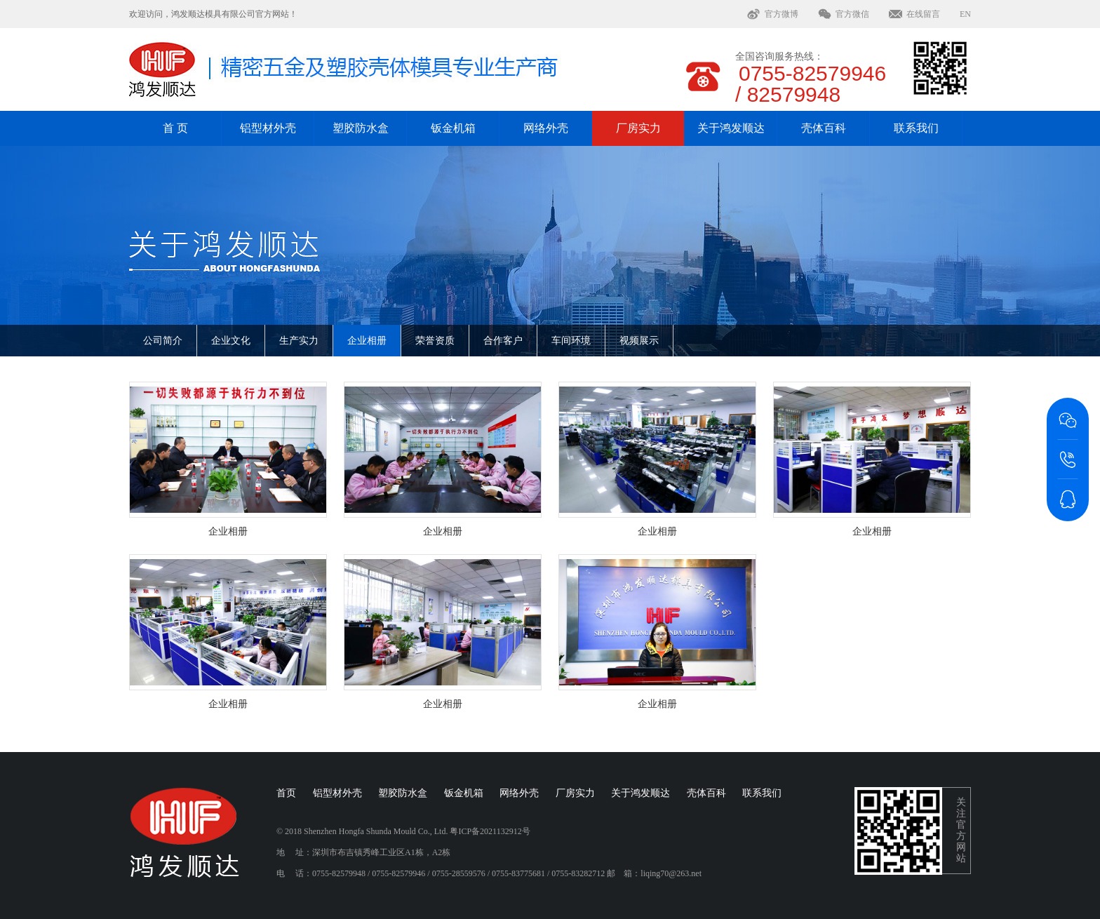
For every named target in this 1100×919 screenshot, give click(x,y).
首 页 (175, 128)
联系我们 (916, 128)
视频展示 (639, 340)
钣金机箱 (453, 128)
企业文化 (230, 340)
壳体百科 (823, 128)
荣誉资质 (435, 340)
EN (965, 14)
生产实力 (298, 340)
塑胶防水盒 (361, 128)
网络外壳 (545, 128)
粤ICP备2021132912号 (490, 831)
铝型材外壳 (268, 128)
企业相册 (367, 340)
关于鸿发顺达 (731, 128)
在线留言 (923, 14)
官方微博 (781, 14)
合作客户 (503, 340)
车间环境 (571, 340)
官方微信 (852, 14)
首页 (286, 793)
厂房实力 (638, 128)
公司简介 (162, 340)
